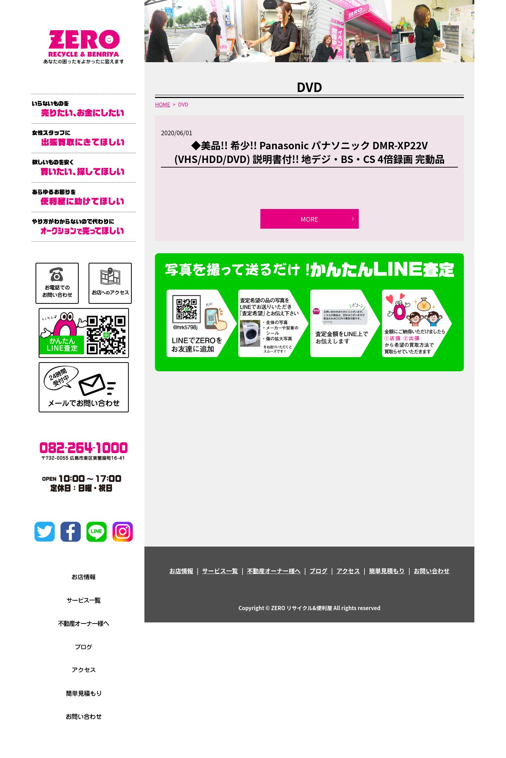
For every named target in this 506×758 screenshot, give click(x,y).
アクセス (348, 570)
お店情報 (181, 570)
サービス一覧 (220, 570)
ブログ (318, 570)
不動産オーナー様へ (274, 570)
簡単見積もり (387, 570)
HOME (162, 104)
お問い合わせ (431, 570)
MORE (309, 218)
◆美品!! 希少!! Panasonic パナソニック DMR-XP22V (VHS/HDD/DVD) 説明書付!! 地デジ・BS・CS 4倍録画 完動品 (309, 152)
